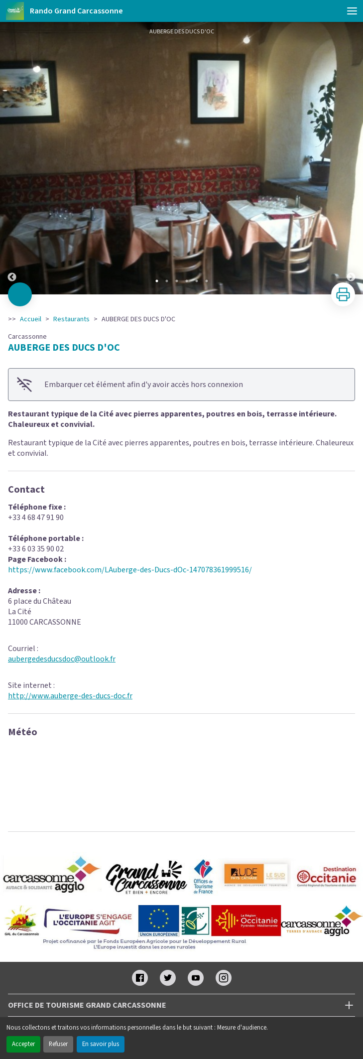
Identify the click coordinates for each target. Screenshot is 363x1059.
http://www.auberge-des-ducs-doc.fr (70, 695)
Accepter (23, 1044)
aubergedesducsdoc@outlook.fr (62, 659)
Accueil (30, 319)
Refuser (58, 1044)
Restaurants (71, 319)
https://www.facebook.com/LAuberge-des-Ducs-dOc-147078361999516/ (130, 569)
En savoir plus (100, 1044)
